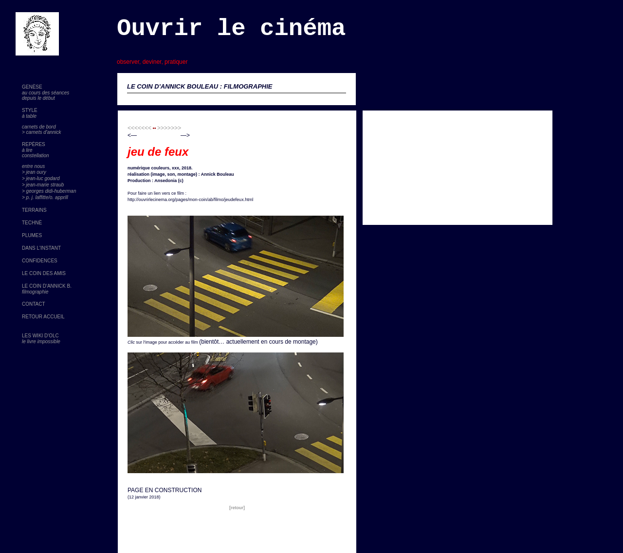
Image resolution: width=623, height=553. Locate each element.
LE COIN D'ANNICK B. (47, 286)
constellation (35, 155)
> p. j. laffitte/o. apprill (45, 197)
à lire (27, 150)
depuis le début (38, 98)
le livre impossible (41, 341)
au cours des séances (45, 92)
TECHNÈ (32, 222)
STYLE (29, 110)
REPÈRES (33, 144)
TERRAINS (34, 210)
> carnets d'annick (41, 132)
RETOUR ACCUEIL (43, 316)
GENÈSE (32, 87)
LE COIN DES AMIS (44, 273)
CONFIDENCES (39, 260)
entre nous (33, 166)
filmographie (35, 292)
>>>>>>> (169, 128)
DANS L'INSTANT (41, 248)
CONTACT (33, 304)
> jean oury (34, 172)
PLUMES (32, 235)
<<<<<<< (139, 128)
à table (29, 116)
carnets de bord (39, 126)
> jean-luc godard (41, 178)
